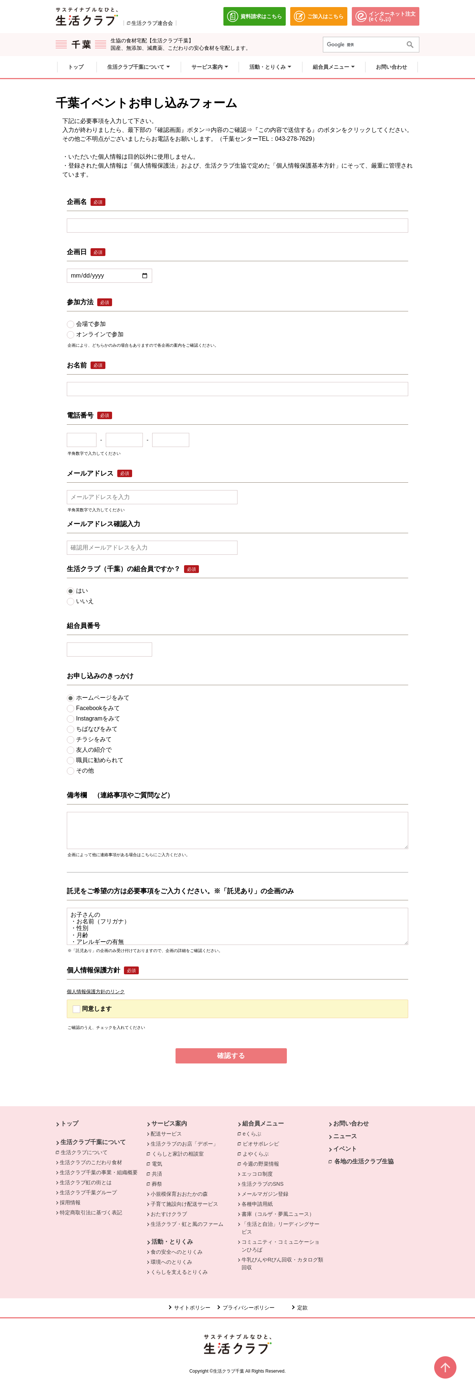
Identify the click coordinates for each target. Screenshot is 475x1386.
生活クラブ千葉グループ (88, 1192)
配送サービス (166, 1134)
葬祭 (159, 1183)
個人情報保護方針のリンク (96, 991)
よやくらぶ (257, 1153)
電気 (159, 1163)
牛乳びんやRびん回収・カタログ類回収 (282, 1263)
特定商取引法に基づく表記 (91, 1212)
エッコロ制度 (257, 1174)
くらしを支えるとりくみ (179, 1272)
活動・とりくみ (172, 1241)
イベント (345, 1149)
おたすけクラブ (169, 1214)
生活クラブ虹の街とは (86, 1182)
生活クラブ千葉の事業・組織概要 (99, 1172)
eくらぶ (254, 1133)
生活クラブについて (86, 1152)
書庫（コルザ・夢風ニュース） (278, 1214)
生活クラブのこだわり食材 (91, 1162)
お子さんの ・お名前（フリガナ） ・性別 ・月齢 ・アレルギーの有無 (237, 926)
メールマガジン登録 (265, 1194)
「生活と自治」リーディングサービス (281, 1228)
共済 (159, 1173)
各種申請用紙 (257, 1204)
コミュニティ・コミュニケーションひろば (281, 1246)
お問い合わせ (351, 1123)
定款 (302, 1308)
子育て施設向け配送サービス (184, 1204)
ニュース (345, 1136)
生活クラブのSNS (263, 1184)
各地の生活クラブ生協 (364, 1161)
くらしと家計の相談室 (179, 1153)
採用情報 (70, 1202)
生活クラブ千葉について (93, 1142)
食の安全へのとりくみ (177, 1252)
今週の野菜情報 (263, 1163)
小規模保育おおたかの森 (179, 1194)
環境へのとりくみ (171, 1262)
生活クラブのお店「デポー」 (184, 1144)
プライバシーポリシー (249, 1308)
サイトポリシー (192, 1308)
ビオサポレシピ (263, 1143)
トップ (69, 1123)
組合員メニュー (263, 1123)
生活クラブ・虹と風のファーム (187, 1224)
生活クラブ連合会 (152, 23)
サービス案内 (169, 1123)
